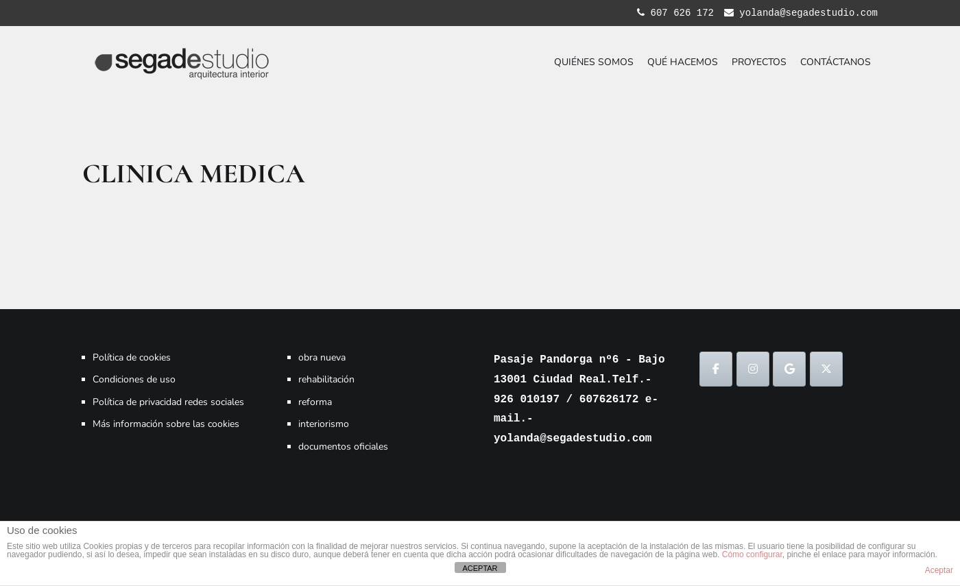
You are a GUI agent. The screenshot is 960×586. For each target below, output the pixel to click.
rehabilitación (326, 379)
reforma (315, 401)
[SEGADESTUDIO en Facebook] (715, 369)
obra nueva (322, 357)
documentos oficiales (343, 446)
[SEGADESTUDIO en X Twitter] (826, 369)
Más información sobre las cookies (166, 423)
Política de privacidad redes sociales (168, 401)
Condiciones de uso (134, 379)
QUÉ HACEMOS (682, 62)
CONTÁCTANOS (835, 62)
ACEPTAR (479, 568)
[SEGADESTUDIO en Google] (789, 369)
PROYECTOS (759, 62)
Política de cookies (132, 357)
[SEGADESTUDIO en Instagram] (752, 369)
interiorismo (323, 423)
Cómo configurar (752, 554)
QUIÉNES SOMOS (594, 62)
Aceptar (939, 570)
